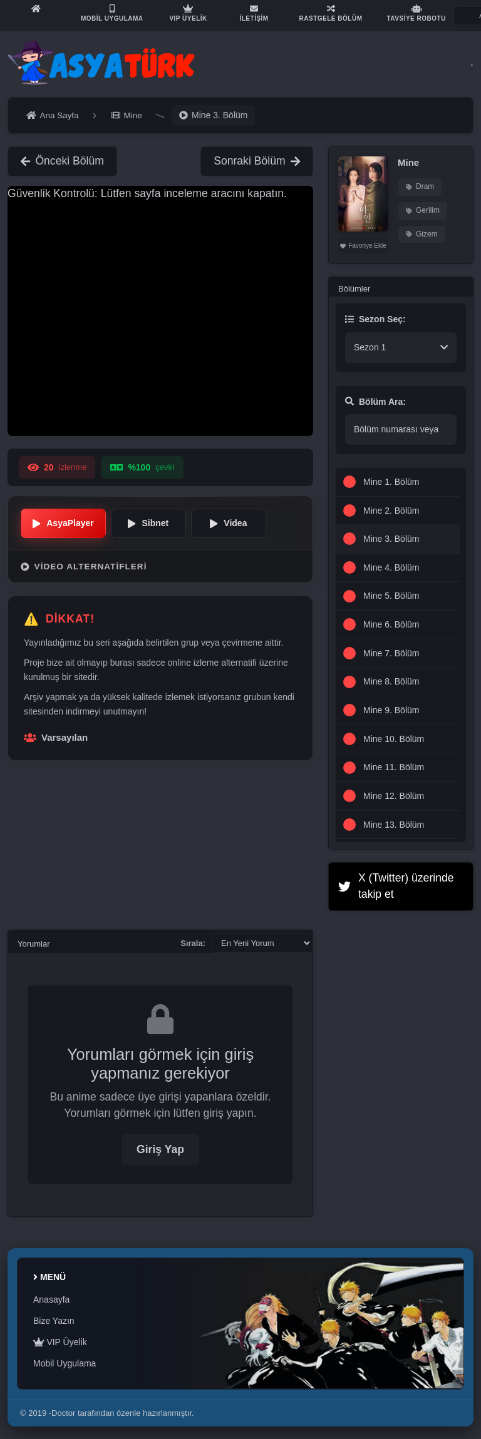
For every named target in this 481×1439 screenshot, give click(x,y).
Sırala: (192, 943)
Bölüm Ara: (375, 402)
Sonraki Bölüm (257, 161)
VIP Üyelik (60, 1342)
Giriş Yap (160, 1149)
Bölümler (354, 288)
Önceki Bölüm (62, 161)
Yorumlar (34, 943)
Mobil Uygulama (64, 1363)
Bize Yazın (54, 1321)
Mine (408, 162)
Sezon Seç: (375, 319)
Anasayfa (51, 1299)
